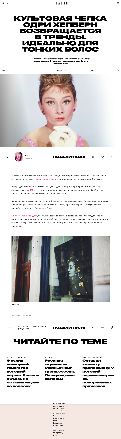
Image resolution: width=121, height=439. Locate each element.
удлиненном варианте (47, 179)
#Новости (28, 326)
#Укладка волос (23, 329)
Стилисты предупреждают (24, 216)
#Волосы (20, 326)
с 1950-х (32, 190)
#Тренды (43, 326)
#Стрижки (35, 326)
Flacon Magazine (28, 157)
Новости (5, 70)
